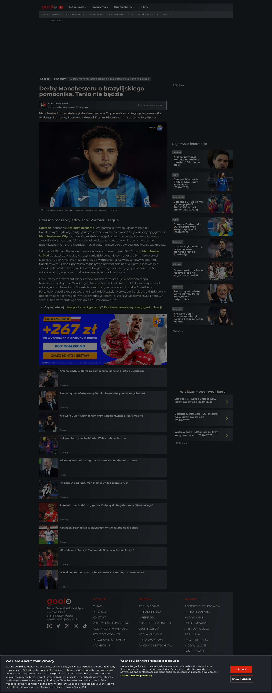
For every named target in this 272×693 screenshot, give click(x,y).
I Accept (241, 669)
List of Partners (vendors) (136, 675)
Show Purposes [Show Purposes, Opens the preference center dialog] (241, 678)
